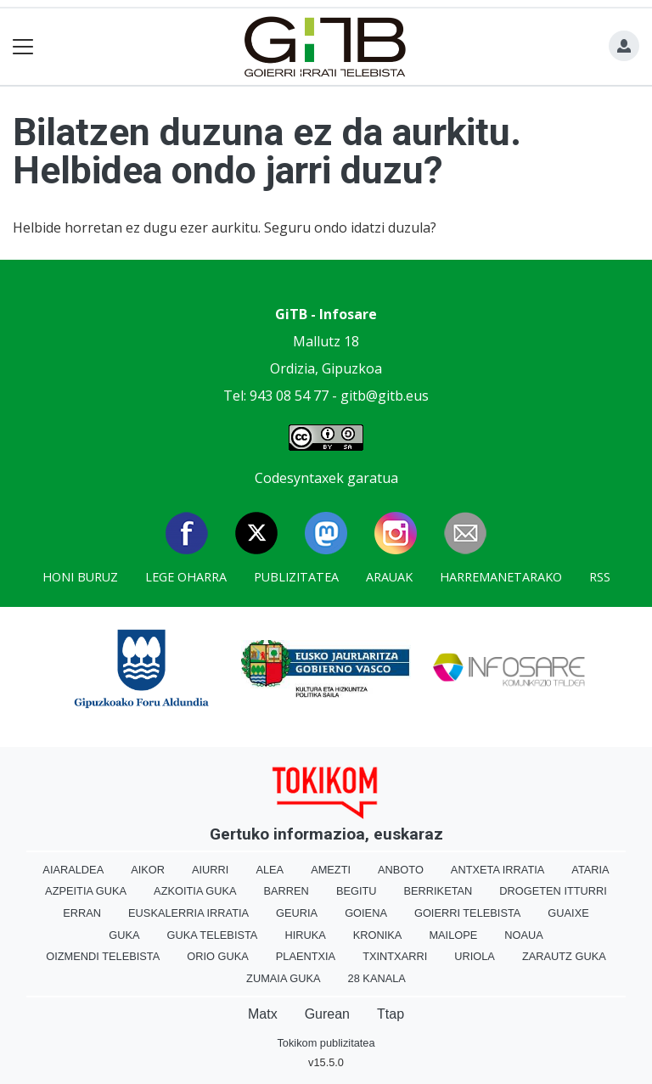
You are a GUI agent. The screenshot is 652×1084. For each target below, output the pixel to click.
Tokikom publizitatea (325, 1042)
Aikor (148, 869)
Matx (263, 1014)
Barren (286, 891)
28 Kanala (377, 978)
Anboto (401, 869)
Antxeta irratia (497, 869)
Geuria (297, 913)
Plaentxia (305, 956)
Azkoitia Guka (195, 891)
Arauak (389, 577)
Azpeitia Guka (85, 891)
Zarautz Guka (564, 956)
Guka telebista (211, 935)
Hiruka (304, 935)
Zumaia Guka (283, 978)
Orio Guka (218, 956)
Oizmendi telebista (103, 956)
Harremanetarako (501, 577)
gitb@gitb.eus (384, 395)
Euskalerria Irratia (188, 913)
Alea (270, 869)
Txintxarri (395, 956)
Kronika (377, 935)
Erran (82, 913)
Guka (124, 935)
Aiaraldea (73, 869)
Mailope (453, 935)
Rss (599, 577)
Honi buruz (80, 577)
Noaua (523, 935)
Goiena (366, 913)
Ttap (390, 1014)
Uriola (474, 956)
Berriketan (438, 891)
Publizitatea (296, 577)
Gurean (327, 1014)
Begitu (356, 891)
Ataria (590, 869)
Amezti (331, 869)
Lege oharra (186, 577)
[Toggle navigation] (23, 47)
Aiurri (210, 869)
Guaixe (568, 913)
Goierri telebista (467, 913)
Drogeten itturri (553, 891)
